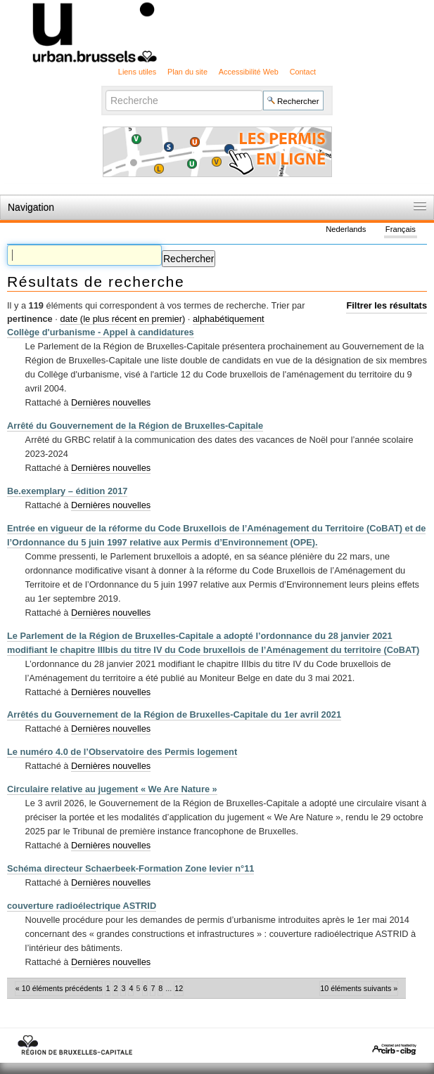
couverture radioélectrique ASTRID (81, 905)
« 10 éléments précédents (59, 988)
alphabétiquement (228, 318)
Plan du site (187, 71)
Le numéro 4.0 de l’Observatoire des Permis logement (122, 751)
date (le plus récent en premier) (122, 318)
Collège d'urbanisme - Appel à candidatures (100, 332)
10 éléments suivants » (358, 988)
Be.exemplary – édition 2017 (67, 491)
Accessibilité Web (249, 71)
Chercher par (105, 89)
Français (400, 230)
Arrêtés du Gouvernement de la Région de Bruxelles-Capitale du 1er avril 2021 (174, 714)
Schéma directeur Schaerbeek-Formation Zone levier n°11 (130, 868)
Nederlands (346, 230)
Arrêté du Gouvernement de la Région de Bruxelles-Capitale (135, 425)
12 (178, 988)
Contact (303, 71)
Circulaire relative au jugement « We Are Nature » (112, 789)
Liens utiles (137, 71)
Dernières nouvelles (111, 402)
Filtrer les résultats (386, 305)
